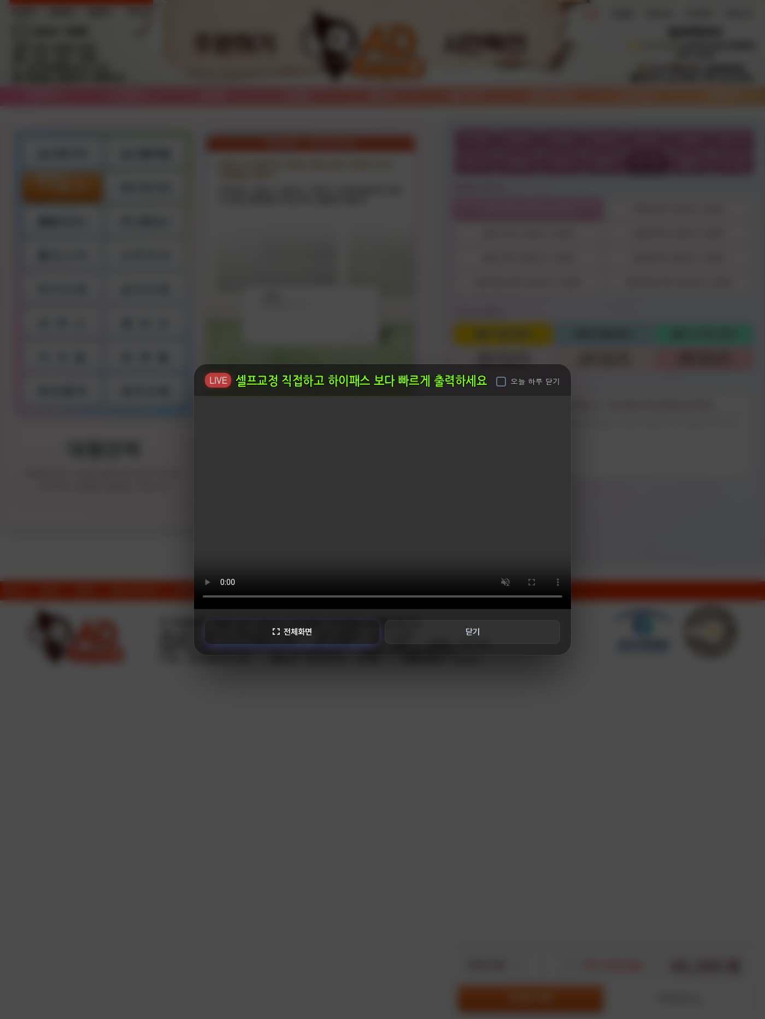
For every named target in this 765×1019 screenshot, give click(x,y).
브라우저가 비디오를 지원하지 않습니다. (382, 501)
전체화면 (291, 631)
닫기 (473, 631)
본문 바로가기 (0, 0)
